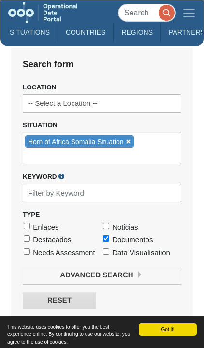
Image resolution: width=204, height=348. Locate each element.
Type (31, 214)
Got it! (167, 329)
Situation (40, 125)
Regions (137, 32)
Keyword (43, 176)
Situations (30, 32)
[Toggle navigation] (189, 13)
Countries (85, 32)
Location (40, 87)
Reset (59, 300)
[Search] (147, 13)
